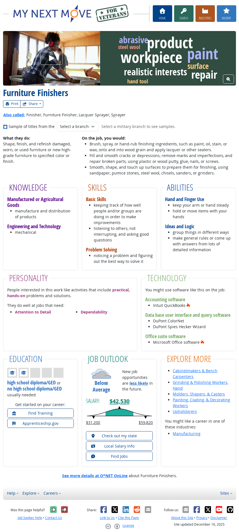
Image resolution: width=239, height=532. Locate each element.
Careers (51, 493)
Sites (224, 493)
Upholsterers (185, 411)
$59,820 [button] (146, 422)
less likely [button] (138, 383)
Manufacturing (186, 433)
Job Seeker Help (30, 517)
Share (30, 103)
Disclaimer (218, 517)
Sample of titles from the (32, 126)
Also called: (14, 114)
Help (11, 493)
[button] (188, 305)
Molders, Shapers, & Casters (199, 394)
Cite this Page (128, 517)
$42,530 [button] (119, 401)
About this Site (182, 517)
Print (12, 103)
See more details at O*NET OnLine (95, 475)
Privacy (201, 517)
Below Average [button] (101, 386)
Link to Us (107, 517)
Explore (29, 493)
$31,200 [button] (93, 422)
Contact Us (53, 517)
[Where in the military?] (5, 126)
